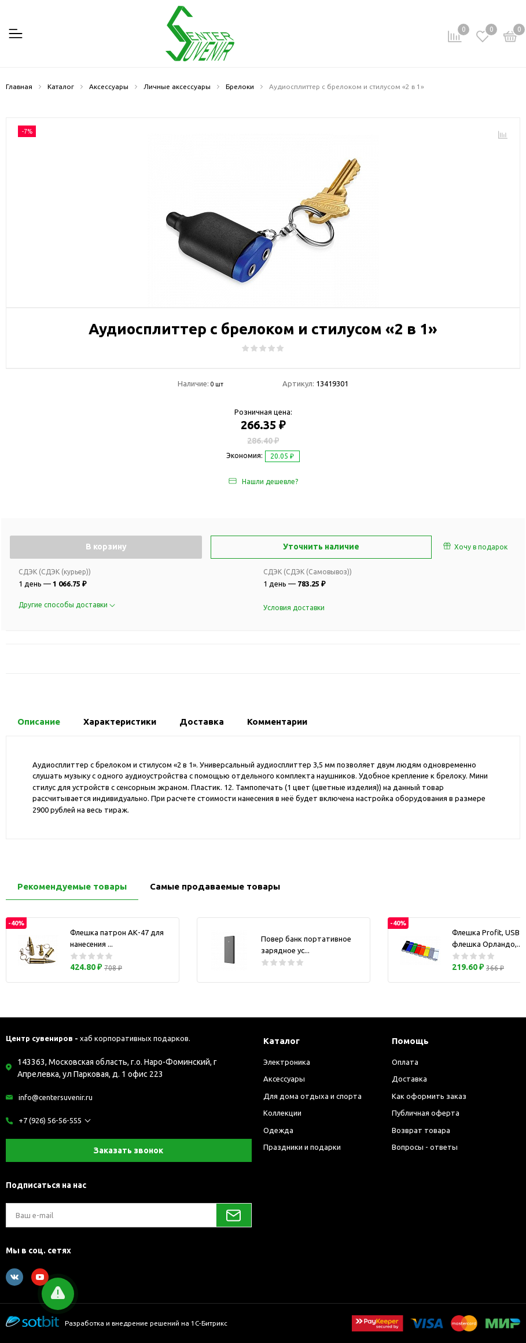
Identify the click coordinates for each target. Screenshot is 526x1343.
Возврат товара (421, 1130)
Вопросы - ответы (425, 1147)
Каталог (281, 1041)
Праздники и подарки (302, 1147)
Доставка (409, 1079)
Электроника (286, 1062)
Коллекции (282, 1113)
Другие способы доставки (67, 604)
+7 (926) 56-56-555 (50, 1120)
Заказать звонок (128, 1150)
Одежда (278, 1130)
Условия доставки (294, 607)
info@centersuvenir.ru (56, 1097)
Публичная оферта (425, 1113)
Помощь (410, 1041)
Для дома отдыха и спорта (312, 1096)
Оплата (405, 1062)
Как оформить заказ (429, 1096)
